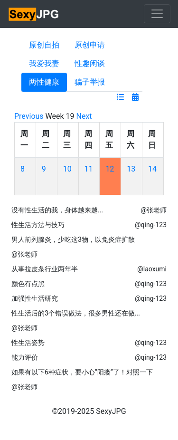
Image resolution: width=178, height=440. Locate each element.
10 (67, 168)
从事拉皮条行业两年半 (44, 269)
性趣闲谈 (90, 63)
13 (131, 168)
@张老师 (154, 210)
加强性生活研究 (34, 298)
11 (88, 168)
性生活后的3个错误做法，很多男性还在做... (75, 313)
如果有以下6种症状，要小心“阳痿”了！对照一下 (82, 372)
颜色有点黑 (28, 283)
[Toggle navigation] (157, 13)
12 (109, 168)
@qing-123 (151, 225)
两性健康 (44, 81)
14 (152, 168)
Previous (29, 116)
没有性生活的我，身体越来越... (57, 210)
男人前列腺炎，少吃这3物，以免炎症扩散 (73, 239)
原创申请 (90, 44)
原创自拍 (44, 44)
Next (84, 116)
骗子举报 (90, 81)
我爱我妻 (44, 63)
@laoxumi (152, 269)
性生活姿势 (28, 342)
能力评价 (24, 357)
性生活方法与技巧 (38, 225)
